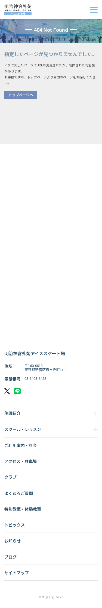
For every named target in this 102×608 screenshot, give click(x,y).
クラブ (10, 477)
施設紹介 (12, 413)
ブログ (10, 556)
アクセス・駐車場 (20, 461)
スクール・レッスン (22, 429)
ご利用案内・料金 (20, 445)
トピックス (14, 524)
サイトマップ (16, 572)
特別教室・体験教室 (22, 509)
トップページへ (20, 94)
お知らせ (12, 540)
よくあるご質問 (18, 493)
